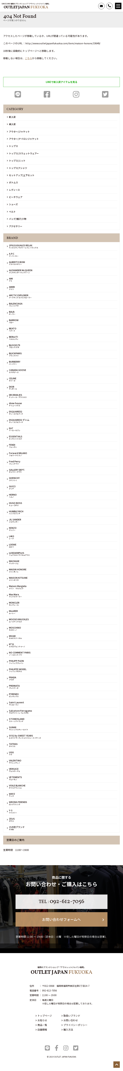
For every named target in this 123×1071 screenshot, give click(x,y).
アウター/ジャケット (18, 131)
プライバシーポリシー (74, 1025)
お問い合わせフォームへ (73, 919)
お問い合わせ (70, 1020)
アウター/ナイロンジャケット (23, 138)
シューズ (12, 204)
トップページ (44, 1015)
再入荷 (11, 124)
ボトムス (12, 182)
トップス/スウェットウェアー (23, 153)
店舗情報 (41, 1029)
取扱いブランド (71, 1015)
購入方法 (67, 1029)
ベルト (11, 211)
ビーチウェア (14, 197)
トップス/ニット (16, 160)
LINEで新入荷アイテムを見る (61, 82)
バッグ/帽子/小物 (16, 218)
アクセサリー (14, 226)
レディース (13, 189)
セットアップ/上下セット (20, 175)
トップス (12, 146)
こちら (28, 58)
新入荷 (11, 117)
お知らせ (41, 1020)
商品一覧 (41, 1025)
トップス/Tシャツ (17, 168)
